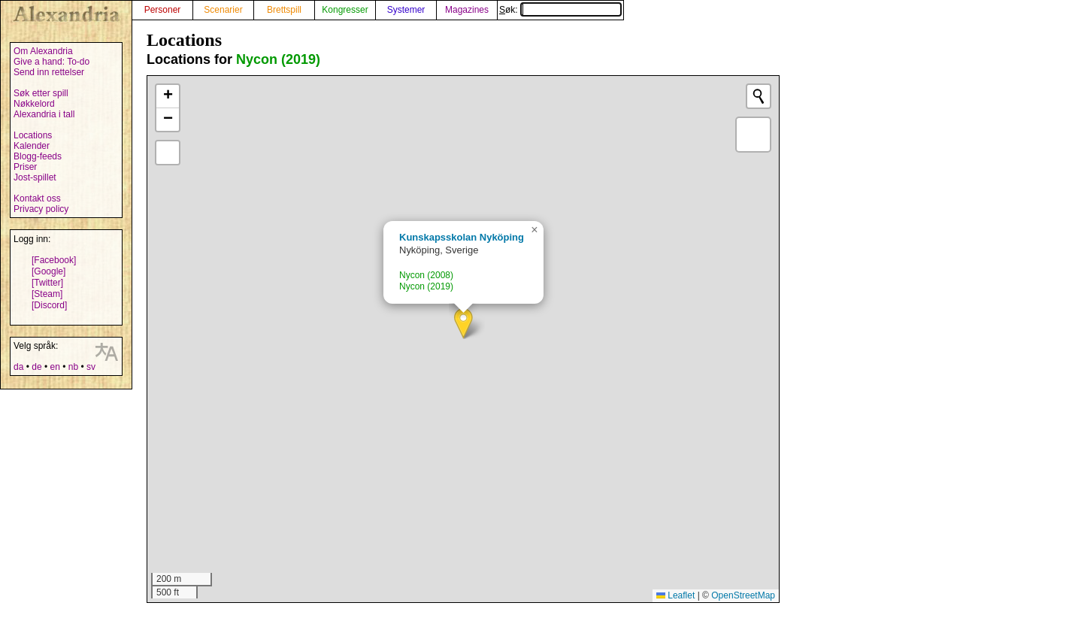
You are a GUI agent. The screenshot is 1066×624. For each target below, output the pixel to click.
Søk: (560, 10)
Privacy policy (41, 209)
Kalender (32, 146)
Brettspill (284, 10)
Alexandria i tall (44, 114)
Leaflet (675, 595)
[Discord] (49, 305)
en (54, 367)
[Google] (48, 271)
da (18, 367)
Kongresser (345, 10)
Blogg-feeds (38, 156)
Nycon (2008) (426, 275)
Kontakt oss (37, 198)
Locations (33, 135)
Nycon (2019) (278, 59)
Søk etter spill (41, 93)
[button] (463, 323)
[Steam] (47, 294)
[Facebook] (54, 260)
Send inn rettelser (49, 72)
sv (90, 367)
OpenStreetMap (743, 595)
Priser (25, 167)
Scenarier (223, 10)
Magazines (467, 10)
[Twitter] (47, 282)
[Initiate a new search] (758, 96)
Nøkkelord (34, 103)
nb (73, 367)
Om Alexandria (43, 51)
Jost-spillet (35, 177)
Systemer (406, 10)
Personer (162, 10)
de (36, 367)
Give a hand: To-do (51, 61)
